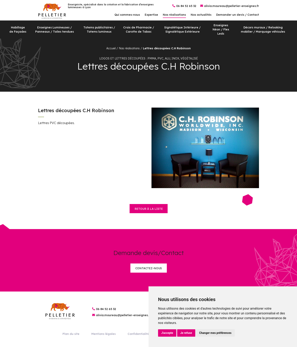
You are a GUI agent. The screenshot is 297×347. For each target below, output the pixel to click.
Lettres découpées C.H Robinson (167, 48)
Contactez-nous (148, 268)
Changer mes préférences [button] (215, 332)
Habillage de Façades (17, 29)
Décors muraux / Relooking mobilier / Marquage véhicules (263, 29)
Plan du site (71, 334)
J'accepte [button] (167, 332)
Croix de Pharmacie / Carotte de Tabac (138, 29)
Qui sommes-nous (127, 15)
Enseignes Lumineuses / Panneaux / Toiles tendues (54, 29)
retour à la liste (149, 209)
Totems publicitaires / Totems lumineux (99, 29)
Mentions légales (103, 334)
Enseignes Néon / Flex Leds (221, 29)
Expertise (151, 15)
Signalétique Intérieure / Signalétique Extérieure (182, 29)
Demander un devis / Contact (237, 15)
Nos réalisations (174, 15)
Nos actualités (201, 15)
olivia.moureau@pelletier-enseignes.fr (231, 6)
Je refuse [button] (186, 332)
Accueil (111, 48)
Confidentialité (138, 334)
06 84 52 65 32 (186, 6)
